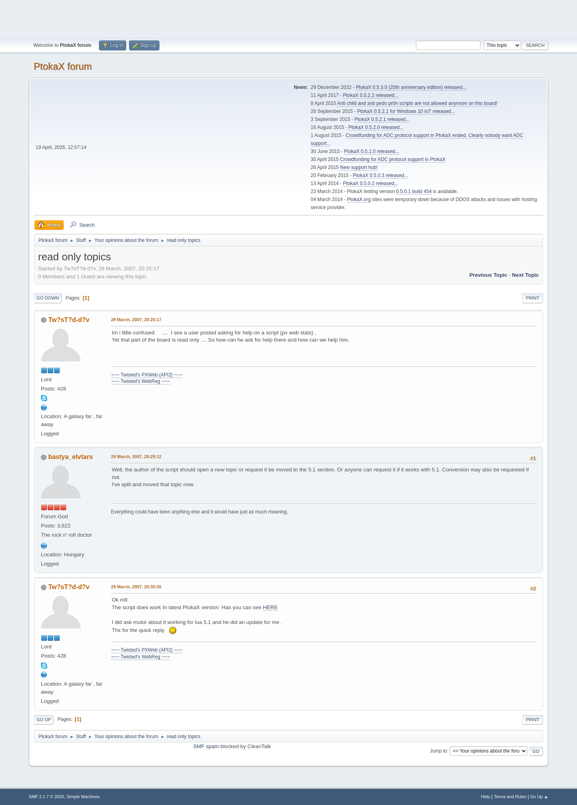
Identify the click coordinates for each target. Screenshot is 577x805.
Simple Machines (83, 796)
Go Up (43, 719)
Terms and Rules (510, 796)
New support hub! (359, 167)
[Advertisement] (288, 18)
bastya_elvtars (70, 456)
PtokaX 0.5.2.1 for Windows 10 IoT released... (406, 111)
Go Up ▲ (539, 796)
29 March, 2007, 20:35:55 (136, 586)
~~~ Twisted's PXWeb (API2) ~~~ (146, 375)
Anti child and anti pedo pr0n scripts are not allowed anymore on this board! (417, 103)
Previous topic (488, 275)
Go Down (47, 298)
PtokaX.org (359, 199)
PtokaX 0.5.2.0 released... (375, 127)
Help (485, 796)
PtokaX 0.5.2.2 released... (370, 95)
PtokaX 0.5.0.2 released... (370, 183)
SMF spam (206, 746)
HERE (270, 607)
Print (532, 298)
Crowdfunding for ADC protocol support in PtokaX (393, 159)
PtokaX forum (63, 66)
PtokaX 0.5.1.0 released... (371, 151)
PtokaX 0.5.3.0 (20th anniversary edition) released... (411, 87)
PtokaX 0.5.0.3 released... (380, 175)
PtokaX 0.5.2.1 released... (382, 119)
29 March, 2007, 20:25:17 (136, 319)
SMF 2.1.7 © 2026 (46, 796)
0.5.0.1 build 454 (414, 191)
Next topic (525, 275)
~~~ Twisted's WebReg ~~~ (140, 381)
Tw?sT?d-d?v (68, 319)
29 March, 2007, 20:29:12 (136, 456)
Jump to (438, 751)
